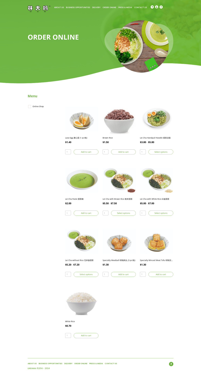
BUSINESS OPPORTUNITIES (78, 7)
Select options (160, 151)
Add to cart (86, 151)
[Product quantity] (68, 151)
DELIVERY (96, 7)
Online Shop (38, 106)
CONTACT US (140, 7)
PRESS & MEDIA (125, 7)
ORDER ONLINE (109, 7)
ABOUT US (59, 7)
